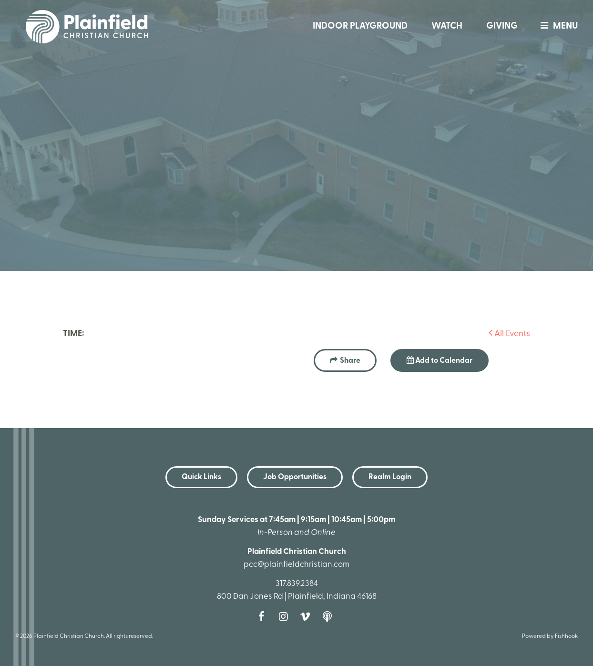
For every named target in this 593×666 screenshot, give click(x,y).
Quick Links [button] (201, 477)
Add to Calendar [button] (439, 360)
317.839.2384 (297, 584)
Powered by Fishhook (550, 636)
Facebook (263, 616)
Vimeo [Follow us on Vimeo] (307, 616)
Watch (446, 26)
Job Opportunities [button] (295, 477)
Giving (502, 26)
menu (557, 26)
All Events (509, 333)
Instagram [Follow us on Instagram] (285, 616)
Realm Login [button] (389, 477)
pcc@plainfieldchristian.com (296, 565)
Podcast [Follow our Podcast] (329, 616)
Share (350, 361)
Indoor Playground (360, 26)
